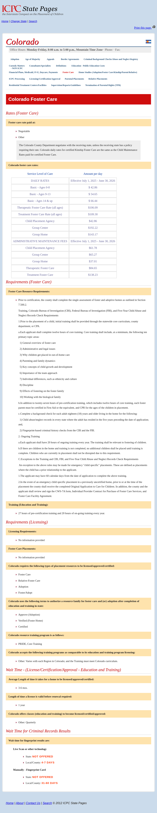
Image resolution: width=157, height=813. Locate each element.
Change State (19, 21)
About (20, 803)
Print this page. (143, 27)
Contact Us (33, 803)
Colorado (22, 41)
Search (33, 21)
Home (4, 21)
